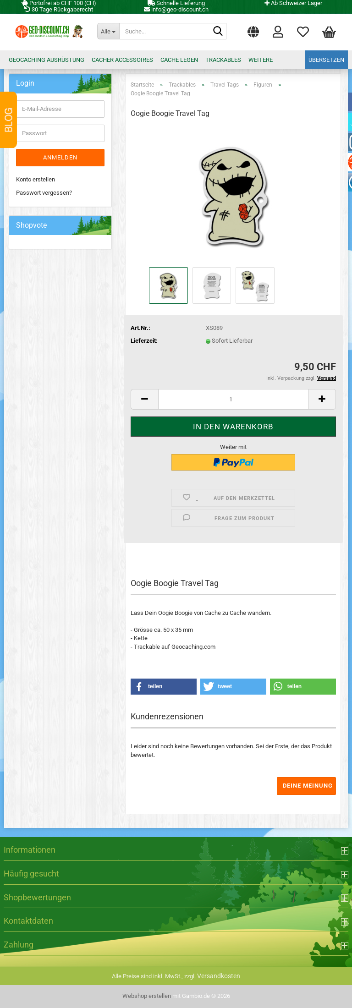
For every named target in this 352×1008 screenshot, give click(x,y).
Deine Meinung (308, 785)
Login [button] (278, 31)
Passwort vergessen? (44, 192)
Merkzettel (303, 31)
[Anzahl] (233, 399)
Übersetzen (326, 59)
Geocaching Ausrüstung (46, 59)
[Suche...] (108, 31)
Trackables (223, 59)
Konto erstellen (35, 179)
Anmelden (60, 157)
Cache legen (179, 59)
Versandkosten (218, 976)
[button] (253, 30)
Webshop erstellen (146, 995)
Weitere (260, 59)
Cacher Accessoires (122, 59)
